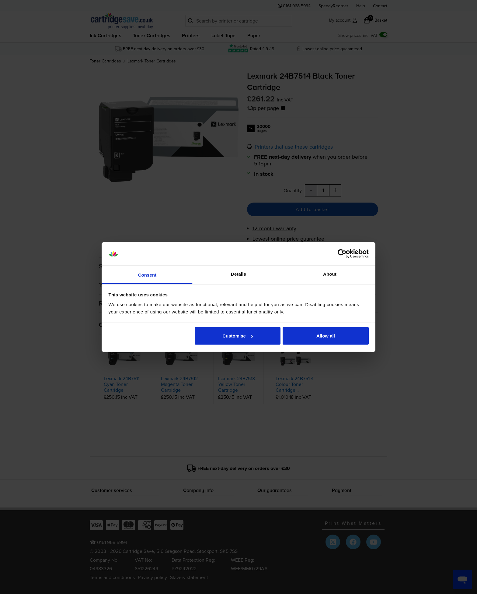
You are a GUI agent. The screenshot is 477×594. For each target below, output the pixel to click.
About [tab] (329, 273)
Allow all (325, 335)
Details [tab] (238, 273)
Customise (237, 335)
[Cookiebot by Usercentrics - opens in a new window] (342, 253)
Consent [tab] (147, 274)
